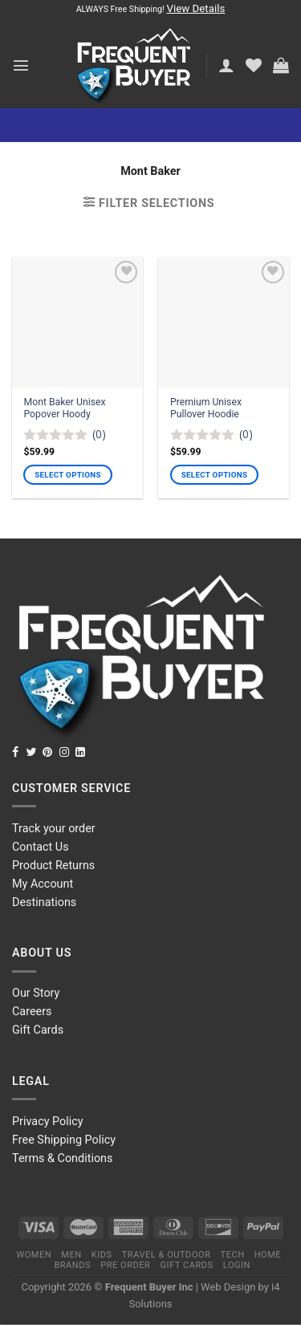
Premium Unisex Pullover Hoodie (206, 408)
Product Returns (53, 865)
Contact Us (40, 847)
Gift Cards (37, 1030)
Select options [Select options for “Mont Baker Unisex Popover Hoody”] (68, 474)
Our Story (35, 993)
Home (267, 1255)
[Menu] (21, 65)
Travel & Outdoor (166, 1255)
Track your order (54, 828)
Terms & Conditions (62, 1158)
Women (33, 1255)
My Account (42, 884)
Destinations (44, 902)
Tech (233, 1255)
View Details (195, 8)
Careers (32, 1011)
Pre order (125, 1265)
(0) (99, 434)
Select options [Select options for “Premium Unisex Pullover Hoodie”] (214, 474)
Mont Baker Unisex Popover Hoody (64, 408)
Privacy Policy (47, 1121)
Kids (102, 1255)
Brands (72, 1265)
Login (236, 1265)
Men (71, 1255)
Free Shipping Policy (64, 1140)
